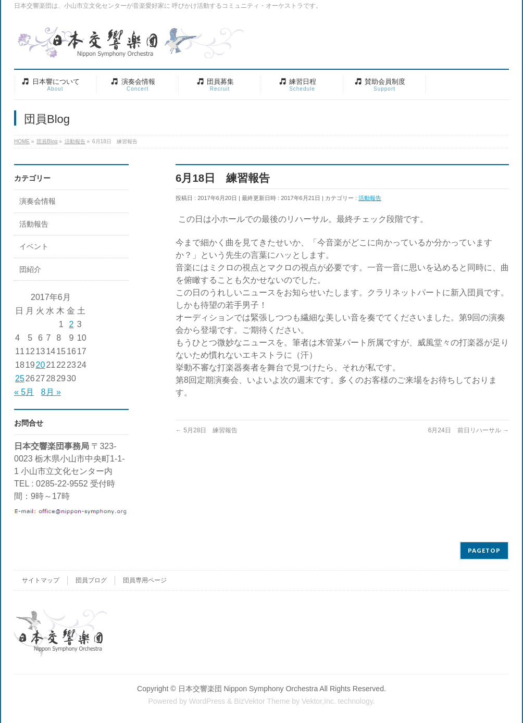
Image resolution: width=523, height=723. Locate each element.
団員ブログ (91, 580)
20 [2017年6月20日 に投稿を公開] (40, 364)
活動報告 (369, 198)
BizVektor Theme (262, 701)
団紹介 (30, 269)
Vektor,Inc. (319, 701)
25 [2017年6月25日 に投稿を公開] (19, 378)
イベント (33, 247)
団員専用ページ (145, 580)
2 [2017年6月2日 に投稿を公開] (71, 324)
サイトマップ (40, 580)
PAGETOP (484, 550)
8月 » (51, 392)
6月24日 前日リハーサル (468, 430)
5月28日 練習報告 (207, 430)
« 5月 (24, 392)
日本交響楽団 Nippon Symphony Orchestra (248, 688)
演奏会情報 (37, 201)
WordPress (207, 701)
